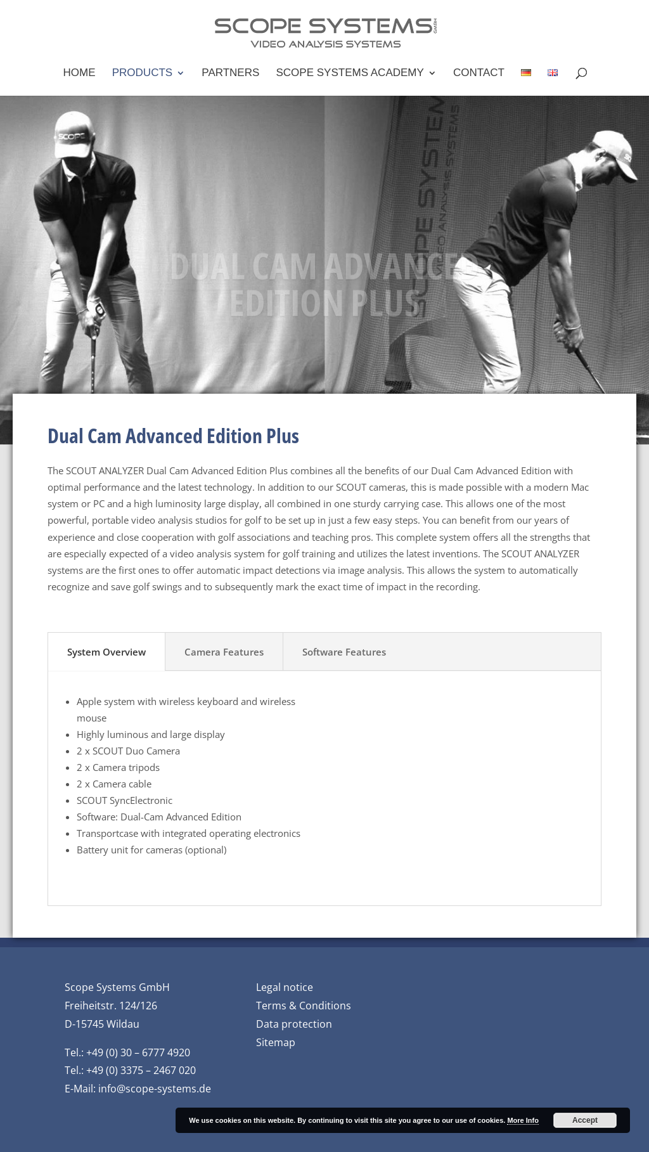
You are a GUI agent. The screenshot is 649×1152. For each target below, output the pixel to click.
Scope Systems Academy (350, 73)
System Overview (106, 651)
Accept (585, 1120)
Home (79, 73)
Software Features (344, 651)
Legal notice (284, 987)
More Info (523, 1120)
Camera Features (224, 651)
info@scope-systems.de (154, 1089)
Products (142, 73)
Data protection (294, 1024)
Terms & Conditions (303, 1006)
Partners (230, 73)
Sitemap (275, 1042)
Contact (478, 73)
